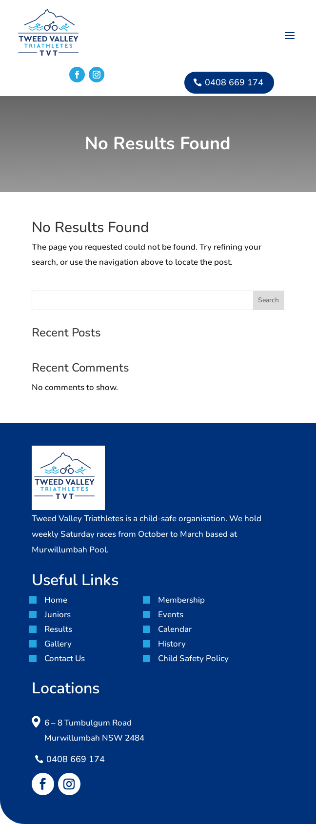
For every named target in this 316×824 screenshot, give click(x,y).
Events (170, 614)
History (172, 643)
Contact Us (64, 658)
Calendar (175, 629)
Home (55, 600)
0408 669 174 (234, 82)
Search (268, 300)
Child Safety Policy (193, 658)
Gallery (58, 643)
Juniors (57, 614)
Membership (181, 600)
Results (58, 629)
